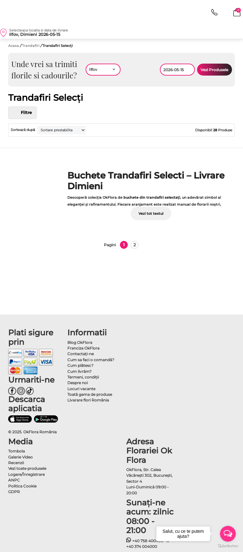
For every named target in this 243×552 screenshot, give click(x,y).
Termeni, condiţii (83, 377)
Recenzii (16, 462)
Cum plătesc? (80, 365)
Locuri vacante (81, 388)
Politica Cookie (22, 486)
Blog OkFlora (79, 342)
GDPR (14, 491)
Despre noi (77, 382)
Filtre (22, 113)
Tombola (16, 451)
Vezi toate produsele (27, 468)
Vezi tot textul (150, 213)
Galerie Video (20, 457)
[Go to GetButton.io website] (228, 546)
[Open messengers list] (228, 534)
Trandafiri (31, 45)
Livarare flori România (88, 400)
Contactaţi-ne (80, 353)
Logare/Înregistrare (26, 474)
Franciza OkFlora (83, 348)
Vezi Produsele (214, 69)
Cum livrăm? (79, 371)
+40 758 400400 (144, 540)
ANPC (14, 480)
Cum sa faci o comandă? (90, 359)
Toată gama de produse (89, 394)
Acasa (13, 45)
